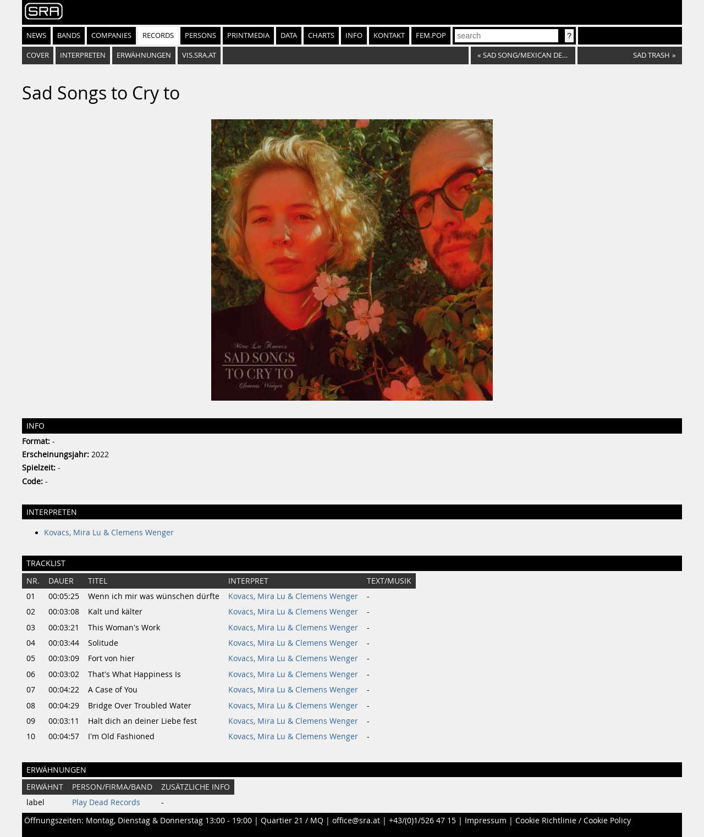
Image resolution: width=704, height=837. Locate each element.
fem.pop (431, 35)
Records (158, 35)
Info (353, 35)
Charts (321, 35)
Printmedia (248, 35)
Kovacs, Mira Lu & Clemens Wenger (109, 532)
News (36, 35)
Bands (68, 35)
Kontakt (389, 35)
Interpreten (83, 55)
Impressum (486, 820)
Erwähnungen (144, 55)
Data (288, 35)
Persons (200, 35)
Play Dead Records (106, 802)
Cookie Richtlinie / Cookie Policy (573, 820)
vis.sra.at (199, 55)
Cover (37, 55)
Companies (111, 35)
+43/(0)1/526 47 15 (422, 820)
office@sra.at (356, 820)
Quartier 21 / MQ (292, 820)
